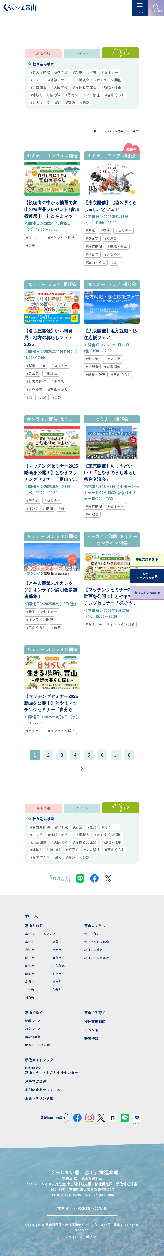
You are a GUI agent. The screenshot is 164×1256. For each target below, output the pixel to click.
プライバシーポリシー (82, 1236)
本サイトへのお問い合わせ (82, 1208)
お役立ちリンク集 (39, 1098)
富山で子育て (94, 1012)
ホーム (31, 916)
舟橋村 (29, 981)
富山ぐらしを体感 (96, 942)
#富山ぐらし (115, 94)
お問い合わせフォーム (42, 1089)
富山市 (29, 942)
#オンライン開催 (107, 79)
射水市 (57, 973)
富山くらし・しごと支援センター (52, 1070)
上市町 (57, 981)
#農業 (92, 72)
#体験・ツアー (59, 79)
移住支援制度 (94, 1021)
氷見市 (57, 949)
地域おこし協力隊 (37, 1044)
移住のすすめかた (96, 957)
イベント (91, 1030)
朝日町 (29, 997)
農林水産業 (32, 1037)
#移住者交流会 (84, 87)
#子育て (72, 94)
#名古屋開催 (40, 72)
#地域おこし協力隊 (45, 94)
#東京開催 (38, 87)
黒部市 (57, 957)
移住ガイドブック (39, 1059)
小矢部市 (58, 965)
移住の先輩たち (95, 949)
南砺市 (29, 973)
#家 (58, 102)
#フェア (36, 79)
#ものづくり (40, 102)
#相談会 (82, 79)
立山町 (29, 989)
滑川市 (29, 957)
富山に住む (92, 934)
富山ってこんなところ (40, 934)
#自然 (85, 102)
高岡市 (57, 942)
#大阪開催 (59, 87)
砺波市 (29, 965)
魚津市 (29, 949)
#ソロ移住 (92, 94)
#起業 (77, 72)
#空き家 (61, 72)
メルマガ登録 (35, 1081)
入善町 (57, 989)
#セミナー (110, 72)
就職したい (32, 1021)
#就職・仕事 (111, 87)
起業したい (32, 1029)
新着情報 (91, 1038)
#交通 (70, 102)
